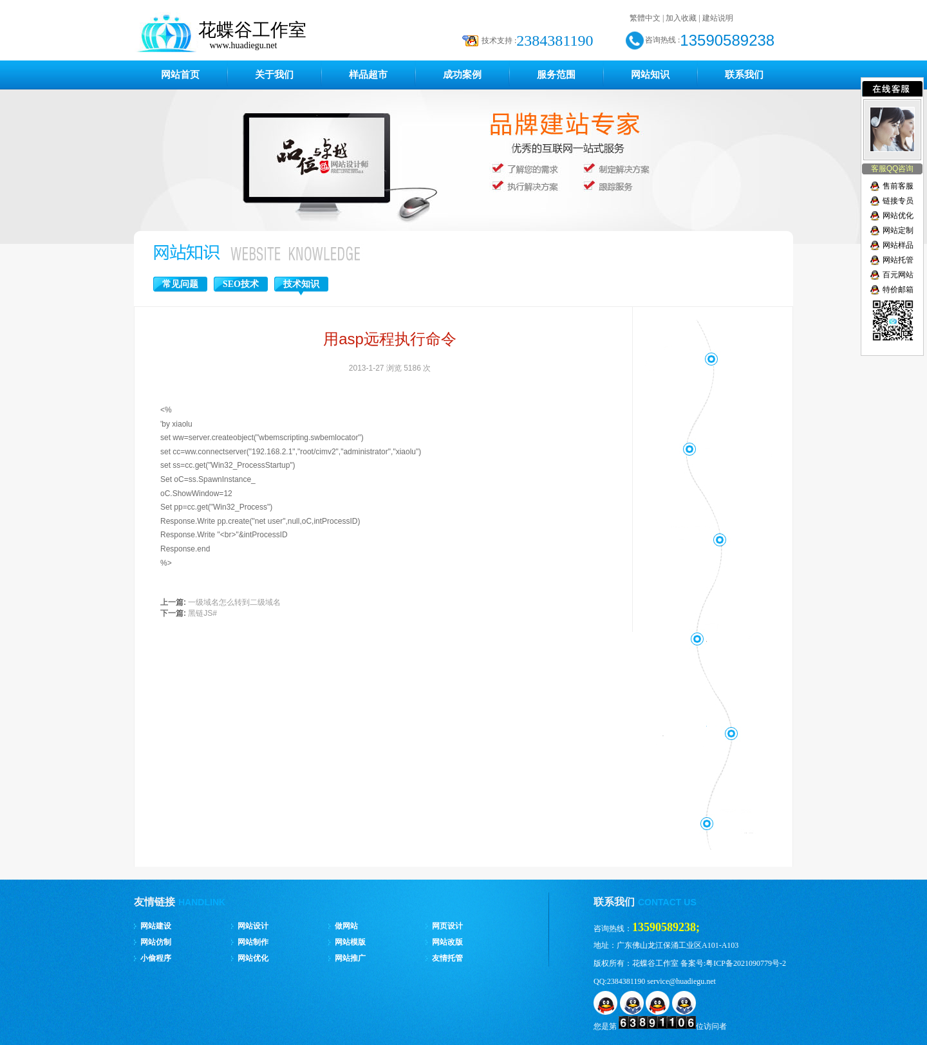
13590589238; (666, 927)
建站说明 (717, 18)
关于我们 (274, 74)
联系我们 (744, 74)
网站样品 (898, 245)
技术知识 (301, 284)
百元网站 (898, 274)
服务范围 (556, 74)
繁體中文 (645, 18)
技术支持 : (499, 40)
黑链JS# (202, 613)
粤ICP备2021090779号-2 (746, 963)
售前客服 (898, 185)
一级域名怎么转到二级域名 (234, 602)
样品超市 (368, 74)
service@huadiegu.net (681, 981)
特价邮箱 (898, 289)
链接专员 (898, 200)
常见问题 (180, 284)
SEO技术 (241, 284)
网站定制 (898, 230)
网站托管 (898, 259)
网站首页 (180, 74)
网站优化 (898, 215)
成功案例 (462, 74)
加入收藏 (681, 18)
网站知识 (650, 74)
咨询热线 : (662, 39)
